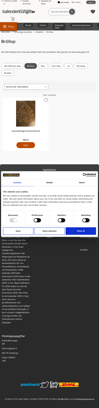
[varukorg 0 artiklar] (13, 19)
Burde (28, 25)
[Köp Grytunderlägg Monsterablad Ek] (25, 145)
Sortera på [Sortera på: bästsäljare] (17, 86)
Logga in (91, 2)
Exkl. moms (76, 2)
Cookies (84, 249)
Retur (49, 237)
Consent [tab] (17, 182)
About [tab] (82, 182)
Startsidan (5, 32)
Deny (18, 231)
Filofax (43, 25)
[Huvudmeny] (8, 26)
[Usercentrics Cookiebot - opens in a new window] (84, 175)
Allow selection (49, 231)
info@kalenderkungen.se (84, 399)
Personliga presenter (23, 32)
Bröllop (50, 32)
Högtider (39, 32)
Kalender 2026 (59, 26)
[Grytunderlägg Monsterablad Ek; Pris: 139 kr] (26, 119)
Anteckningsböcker (81, 25)
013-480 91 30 (63, 399)
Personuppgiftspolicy (88, 237)
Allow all (81, 231)
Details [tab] (49, 182)
